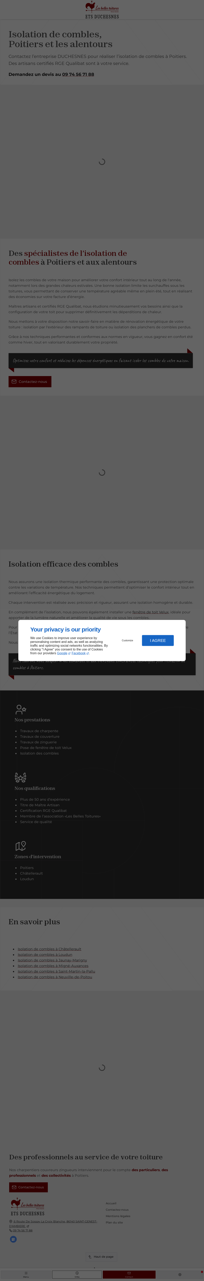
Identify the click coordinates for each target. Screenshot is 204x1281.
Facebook (79, 653)
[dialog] (102, 640)
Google (62, 653)
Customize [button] (127, 640)
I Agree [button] (158, 640)
